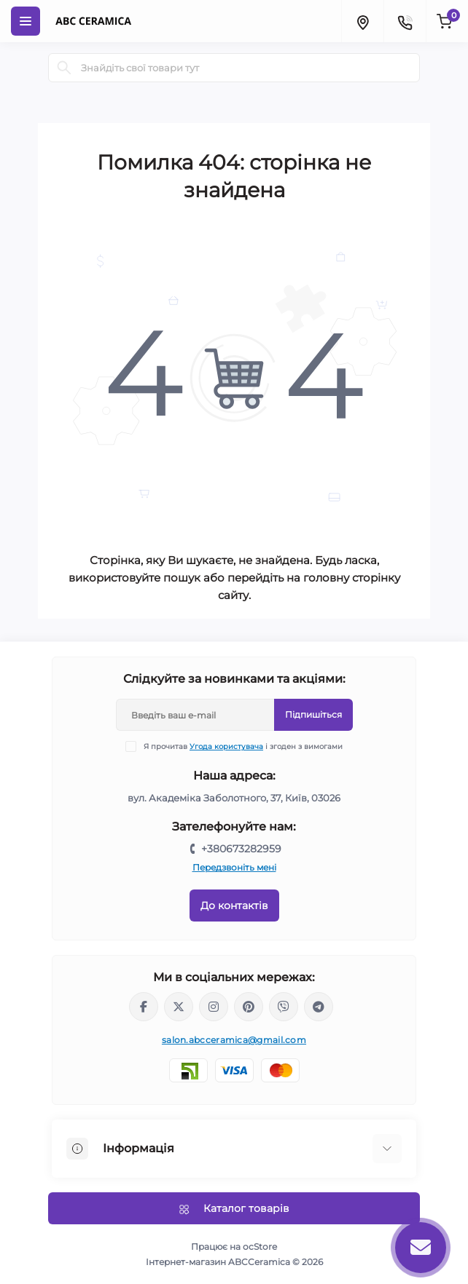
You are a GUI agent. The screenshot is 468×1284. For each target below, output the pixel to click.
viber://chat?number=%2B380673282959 (283, 1006)
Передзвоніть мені (234, 867)
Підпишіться (313, 714)
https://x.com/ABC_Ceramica (178, 1006)
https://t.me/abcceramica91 (318, 1006)
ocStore (260, 1246)
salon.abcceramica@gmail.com (234, 1039)
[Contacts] (404, 21)
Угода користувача (226, 746)
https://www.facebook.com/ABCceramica (143, 1006)
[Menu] (25, 21)
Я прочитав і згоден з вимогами (243, 746)
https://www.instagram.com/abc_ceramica (213, 1006)
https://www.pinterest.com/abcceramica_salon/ (248, 1006)
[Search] (64, 67)
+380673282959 (241, 848)
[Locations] (362, 21)
